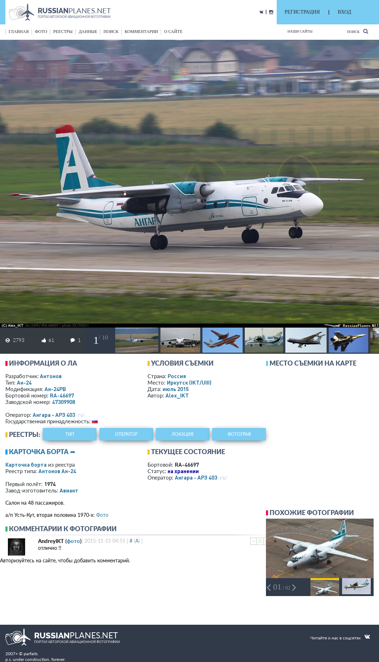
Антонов (51, 376)
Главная (19, 31)
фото (41, 31)
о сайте (173, 31)
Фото (102, 515)
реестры (62, 31)
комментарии (141, 31)
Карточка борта (26, 464)
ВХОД (344, 12)
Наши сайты (300, 31)
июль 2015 (176, 389)
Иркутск (189, 382)
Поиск (357, 31)
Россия (177, 376)
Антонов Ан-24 (57, 471)
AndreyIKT (51, 541)
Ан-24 (24, 382)
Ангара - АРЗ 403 (54, 414)
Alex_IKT (177, 395)
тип (69, 434)
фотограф (239, 434)
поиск (110, 31)
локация (182, 434)
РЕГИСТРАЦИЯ (302, 12)
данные (88, 31)
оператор (126, 434)
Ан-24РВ (55, 389)
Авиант (69, 490)
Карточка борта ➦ (42, 452)
